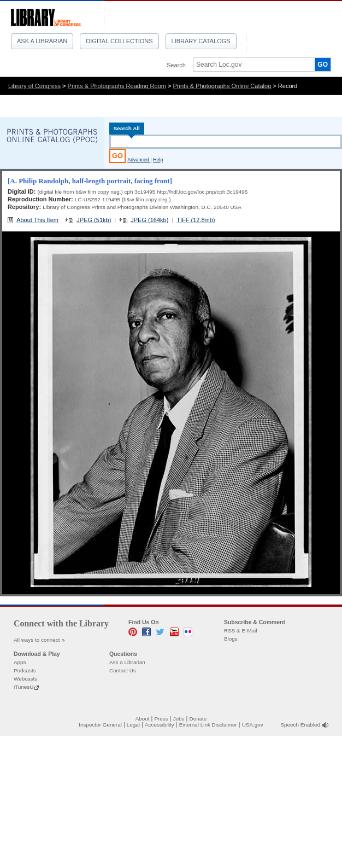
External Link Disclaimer (208, 725)
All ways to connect (37, 640)
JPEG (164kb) (149, 220)
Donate (198, 719)
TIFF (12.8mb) (195, 220)
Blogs (231, 639)
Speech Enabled (300, 725)
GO (322, 64)
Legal (133, 725)
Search (176, 65)
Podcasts (25, 670)
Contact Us (122, 670)
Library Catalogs (201, 41)
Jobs (179, 719)
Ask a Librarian (42, 41)
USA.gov (252, 725)
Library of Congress (34, 86)
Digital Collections (119, 41)
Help (158, 159)
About (142, 719)
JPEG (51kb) (93, 220)
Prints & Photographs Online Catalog (222, 86)
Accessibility (159, 725)
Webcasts (25, 679)
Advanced (138, 159)
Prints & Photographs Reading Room (117, 86)
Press (161, 719)
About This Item (37, 220)
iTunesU (23, 687)
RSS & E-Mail (240, 631)
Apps (20, 662)
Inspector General (100, 725)
